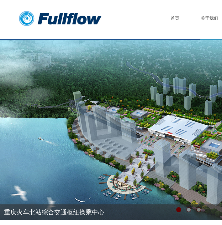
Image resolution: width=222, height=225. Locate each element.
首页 (175, 18)
